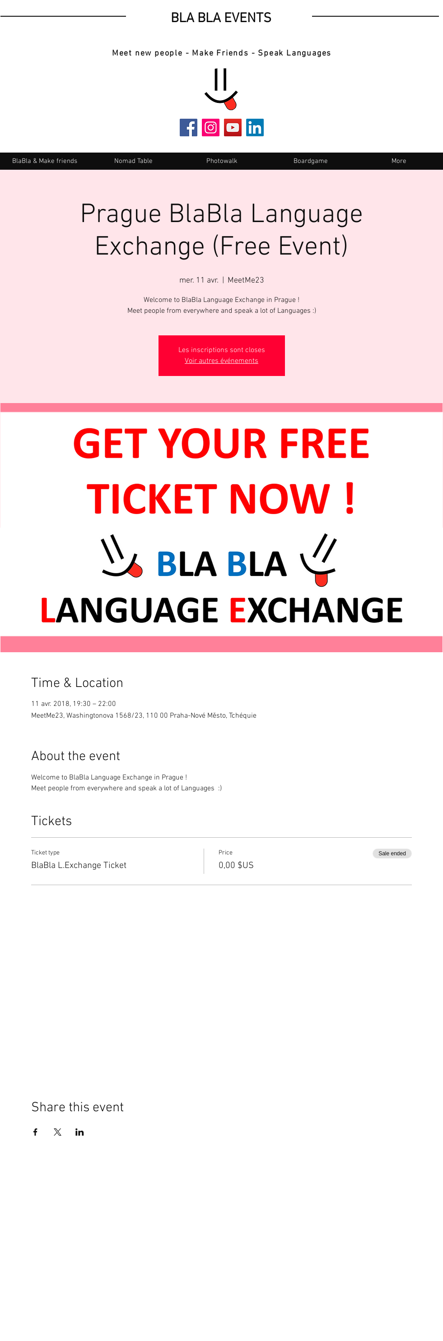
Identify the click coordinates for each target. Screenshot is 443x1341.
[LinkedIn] (255, 127)
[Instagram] (210, 127)
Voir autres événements (221, 361)
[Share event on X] (57, 1132)
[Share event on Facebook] (35, 1132)
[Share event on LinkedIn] (79, 1132)
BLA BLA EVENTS (221, 18)
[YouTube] (233, 127)
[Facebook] (188, 127)
